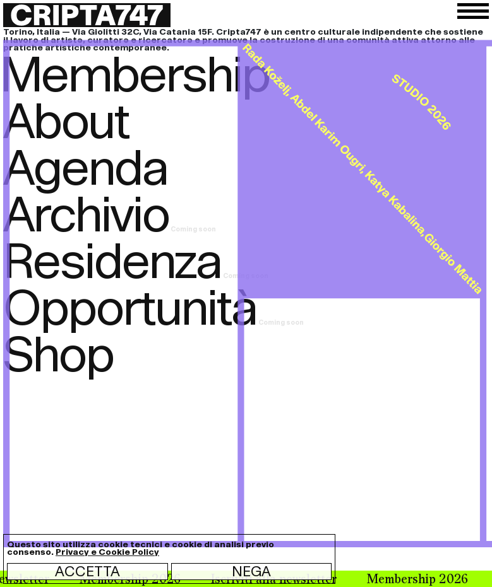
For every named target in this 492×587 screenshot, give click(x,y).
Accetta (87, 571)
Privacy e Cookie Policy (107, 552)
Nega (251, 571)
